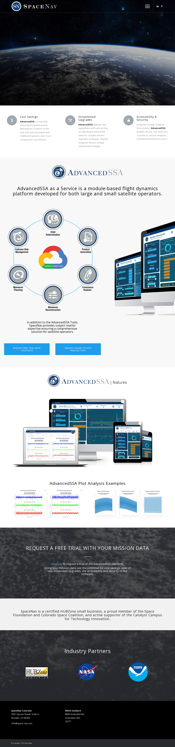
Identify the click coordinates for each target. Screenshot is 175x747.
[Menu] (146, 6)
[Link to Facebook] (162, 6)
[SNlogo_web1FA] (34, 6)
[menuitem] (146, 6)
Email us (56, 564)
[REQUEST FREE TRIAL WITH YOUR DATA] (27, 349)
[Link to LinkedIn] (158, 6)
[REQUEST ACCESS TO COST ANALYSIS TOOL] (78, 349)
